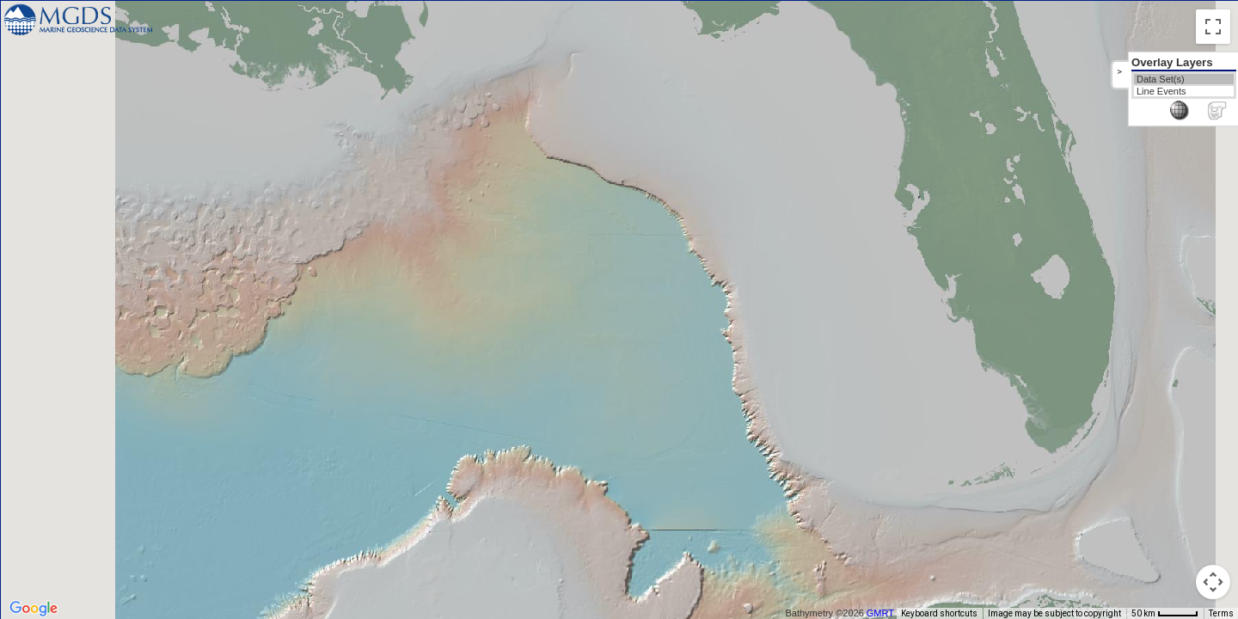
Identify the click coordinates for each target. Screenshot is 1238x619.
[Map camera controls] (1213, 582)
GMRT (886, 613)
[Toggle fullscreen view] (1213, 26)
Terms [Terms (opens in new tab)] (1221, 613)
